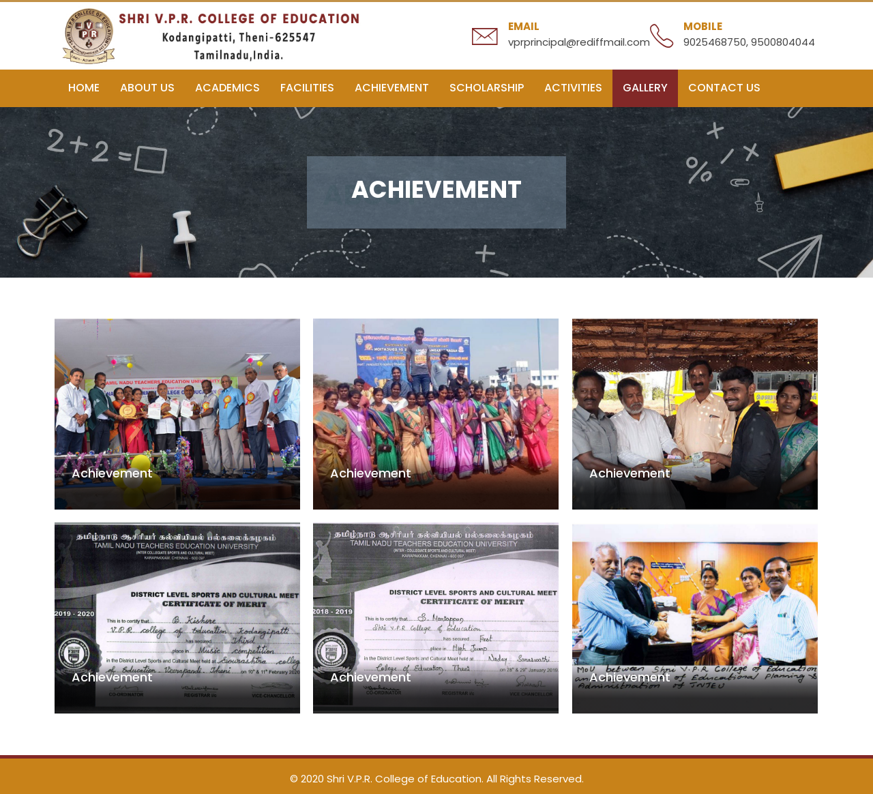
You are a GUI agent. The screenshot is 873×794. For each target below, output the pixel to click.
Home (84, 87)
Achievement (392, 87)
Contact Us (724, 87)
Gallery (645, 87)
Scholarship (486, 87)
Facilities (307, 87)
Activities (573, 87)
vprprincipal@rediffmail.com (579, 42)
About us (147, 87)
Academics (227, 87)
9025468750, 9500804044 (749, 42)
